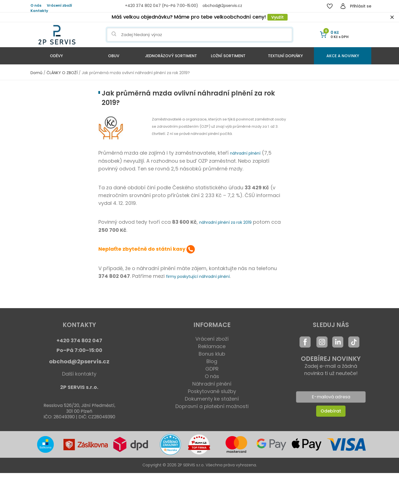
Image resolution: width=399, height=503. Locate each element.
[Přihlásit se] (343, 6)
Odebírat (331, 411)
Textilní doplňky (285, 56)
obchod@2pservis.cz (79, 361)
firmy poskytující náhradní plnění (198, 276)
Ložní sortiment (228, 56)
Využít (277, 17)
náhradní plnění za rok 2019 (225, 222)
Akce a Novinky (342, 56)
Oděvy (56, 56)
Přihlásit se (360, 6)
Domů (36, 73)
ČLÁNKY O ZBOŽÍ (62, 73)
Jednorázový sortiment (171, 56)
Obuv (113, 56)
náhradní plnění (245, 153)
